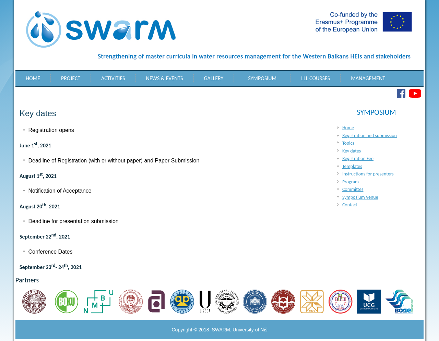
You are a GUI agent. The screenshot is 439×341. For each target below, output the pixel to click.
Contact (349, 205)
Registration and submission (369, 135)
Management (368, 78)
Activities (113, 78)
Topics (348, 143)
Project (70, 78)
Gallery (214, 78)
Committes (353, 189)
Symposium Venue (360, 197)
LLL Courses (315, 78)
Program (350, 182)
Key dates (351, 151)
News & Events (164, 78)
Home (33, 78)
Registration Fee (357, 158)
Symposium (262, 78)
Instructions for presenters (368, 174)
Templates (352, 166)
